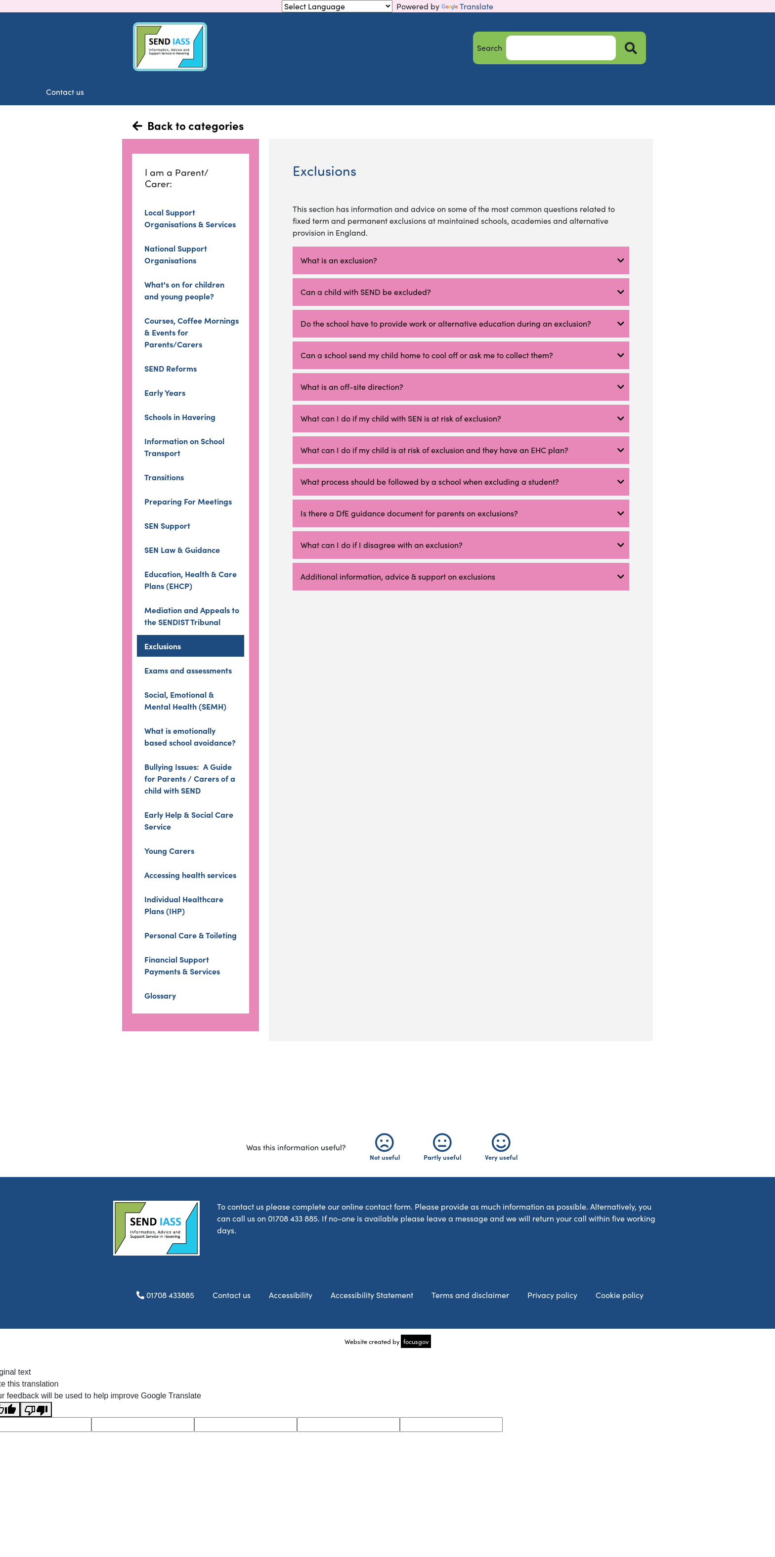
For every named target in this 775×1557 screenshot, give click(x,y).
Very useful (501, 1147)
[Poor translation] (36, 1409)
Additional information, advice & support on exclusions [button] (398, 576)
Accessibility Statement (372, 1295)
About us (249, 92)
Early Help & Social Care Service (188, 820)
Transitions (164, 476)
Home (159, 92)
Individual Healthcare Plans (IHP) (183, 904)
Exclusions (162, 645)
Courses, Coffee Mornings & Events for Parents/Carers (191, 332)
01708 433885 (162, 1295)
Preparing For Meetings (188, 501)
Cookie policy (620, 1295)
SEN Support (167, 525)
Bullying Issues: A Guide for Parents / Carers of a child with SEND (189, 778)
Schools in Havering (179, 416)
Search (489, 48)
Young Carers (169, 850)
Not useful (385, 1147)
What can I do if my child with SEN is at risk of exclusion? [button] (403, 418)
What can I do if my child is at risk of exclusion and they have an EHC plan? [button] (434, 450)
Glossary (160, 995)
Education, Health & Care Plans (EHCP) (190, 579)
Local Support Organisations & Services (190, 218)
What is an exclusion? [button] (339, 260)
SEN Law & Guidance (182, 549)
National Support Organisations (175, 254)
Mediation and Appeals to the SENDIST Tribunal (191, 615)
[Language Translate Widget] (337, 6)
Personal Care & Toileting (190, 934)
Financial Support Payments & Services (182, 965)
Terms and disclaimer (470, 1295)
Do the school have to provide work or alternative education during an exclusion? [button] (446, 323)
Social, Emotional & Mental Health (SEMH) (185, 700)
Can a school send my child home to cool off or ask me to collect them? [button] (427, 355)
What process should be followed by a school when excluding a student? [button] (430, 481)
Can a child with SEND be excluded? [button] (366, 292)
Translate (467, 6)
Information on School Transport (184, 446)
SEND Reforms (170, 368)
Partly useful (442, 1147)
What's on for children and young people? (184, 290)
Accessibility (290, 1295)
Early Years (164, 392)
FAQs (523, 92)
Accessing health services (190, 874)
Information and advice (341, 92)
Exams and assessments (188, 670)
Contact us (614, 92)
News (431, 92)
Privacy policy (552, 1295)
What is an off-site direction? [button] (352, 386)
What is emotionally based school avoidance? (190, 736)
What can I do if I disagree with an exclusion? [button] (382, 545)
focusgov (416, 1341)
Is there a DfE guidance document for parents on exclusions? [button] (409, 513)
